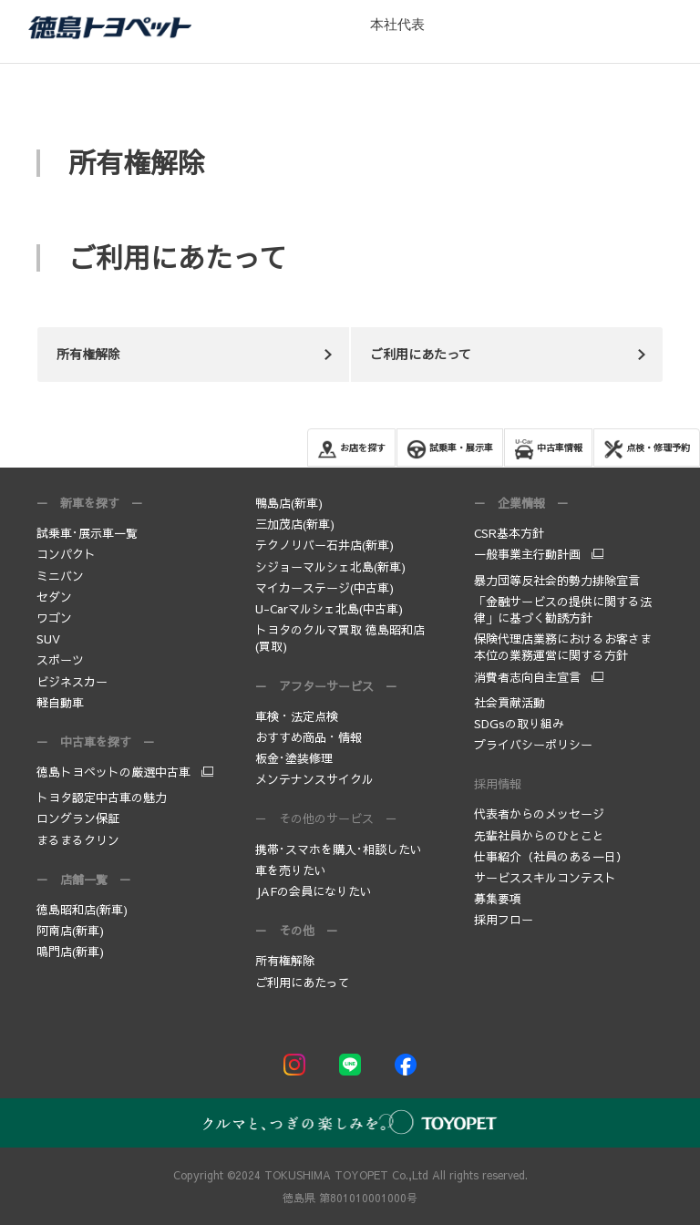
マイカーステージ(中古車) (324, 588)
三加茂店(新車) (295, 524)
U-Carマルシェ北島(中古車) (329, 609)
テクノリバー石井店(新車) (324, 545)
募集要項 (499, 898)
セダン (54, 597)
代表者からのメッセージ (539, 814)
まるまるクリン (77, 840)
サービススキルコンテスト (545, 878)
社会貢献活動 (509, 703)
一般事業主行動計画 (527, 554)
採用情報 (497, 784)
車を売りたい (290, 870)
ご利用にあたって (302, 982)
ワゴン (54, 618)
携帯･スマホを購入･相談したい (338, 849)
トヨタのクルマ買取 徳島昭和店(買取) (340, 638)
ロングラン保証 (77, 818)
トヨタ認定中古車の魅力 (101, 797)
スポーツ (60, 660)
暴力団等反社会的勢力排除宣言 (557, 580)
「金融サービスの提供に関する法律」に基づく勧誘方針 (563, 609)
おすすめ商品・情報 (308, 737)
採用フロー (503, 919)
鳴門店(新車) (70, 951)
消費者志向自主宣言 (527, 677)
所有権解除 (284, 960)
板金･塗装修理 (294, 758)
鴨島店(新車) (289, 503)
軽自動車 (60, 703)
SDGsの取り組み (519, 723)
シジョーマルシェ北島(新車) (330, 567)
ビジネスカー (72, 682)
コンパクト (66, 554)
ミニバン (60, 576)
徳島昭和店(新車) (82, 909)
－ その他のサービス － (326, 818)
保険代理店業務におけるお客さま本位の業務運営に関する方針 (563, 647)
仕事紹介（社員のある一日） (551, 857)
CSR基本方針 (509, 533)
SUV (48, 639)
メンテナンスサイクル (314, 779)
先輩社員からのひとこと (539, 836)
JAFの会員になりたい (313, 891)
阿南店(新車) (70, 930)
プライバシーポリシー (533, 744)
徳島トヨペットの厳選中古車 (113, 772)
